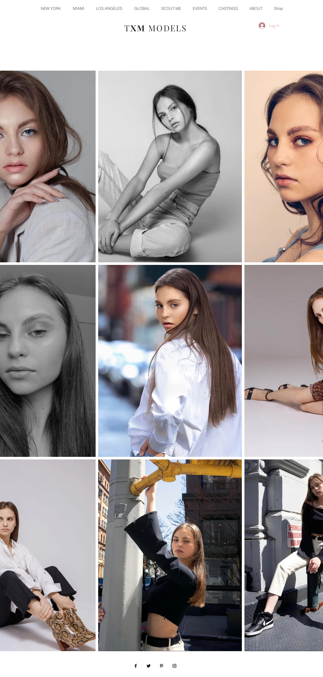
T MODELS (155, 27)
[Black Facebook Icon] (135, 665)
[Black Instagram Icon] (174, 665)
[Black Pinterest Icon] (161, 665)
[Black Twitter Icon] (148, 665)
